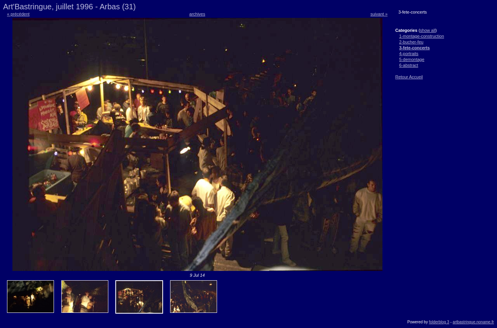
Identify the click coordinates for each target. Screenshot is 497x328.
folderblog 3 (439, 322)
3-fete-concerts (414, 47)
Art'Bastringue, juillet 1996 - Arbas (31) (69, 6)
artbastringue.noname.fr (473, 322)
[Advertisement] (418, 132)
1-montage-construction (421, 36)
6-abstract (408, 65)
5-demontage (411, 59)
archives (197, 14)
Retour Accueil (409, 77)
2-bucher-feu (411, 42)
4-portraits (409, 53)
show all (428, 30)
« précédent (18, 14)
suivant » (379, 14)
